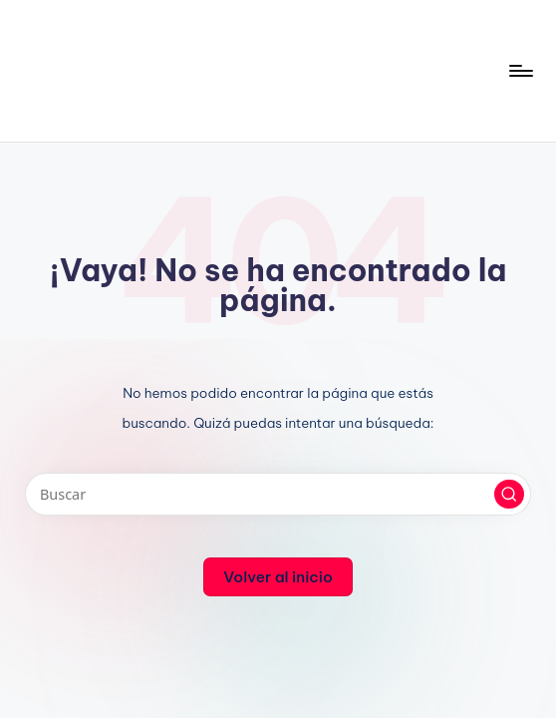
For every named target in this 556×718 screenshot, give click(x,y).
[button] (509, 495)
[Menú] (519, 71)
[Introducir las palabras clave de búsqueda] (277, 494)
